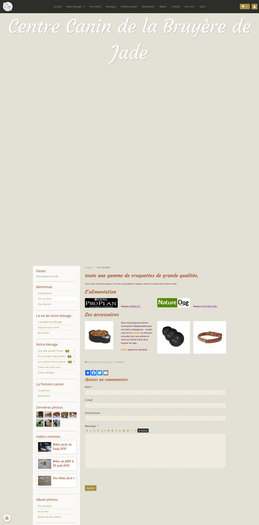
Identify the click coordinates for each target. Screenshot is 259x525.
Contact (175, 6)
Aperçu (143, 430)
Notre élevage (74, 6)
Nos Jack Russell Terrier (53, 350)
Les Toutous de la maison (55, 361)
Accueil (88, 267)
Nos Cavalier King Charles (54, 356)
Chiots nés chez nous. (49, 367)
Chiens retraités (46, 372)
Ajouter (91, 488)
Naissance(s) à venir (48, 327)
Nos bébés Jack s (63, 478)
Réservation (148, 6)
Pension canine (129, 6)
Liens (202, 6)
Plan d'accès (44, 304)
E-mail (88, 399)
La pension (44, 390)
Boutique (111, 6)
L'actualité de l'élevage (50, 322)
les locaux (43, 511)
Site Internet (92, 413)
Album (163, 6)
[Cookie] (7, 518)
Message (90, 426)
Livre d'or (190, 6)
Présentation (45, 293)
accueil (57, 6)
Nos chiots (95, 6)
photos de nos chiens (49, 516)
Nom (88, 386)
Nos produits (45, 506)
